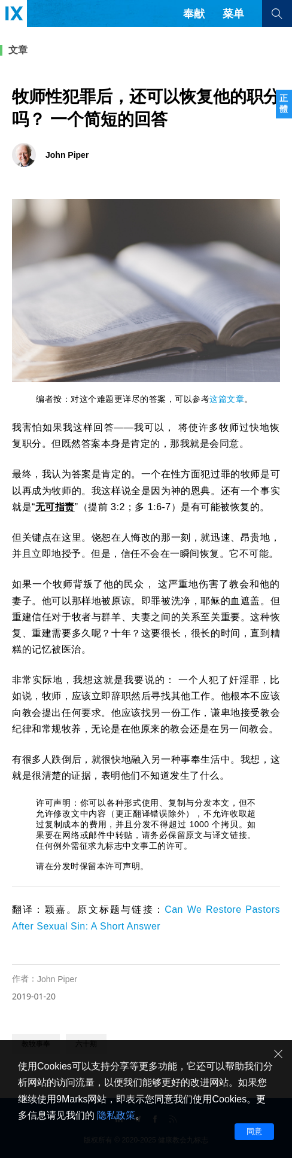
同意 (254, 1131)
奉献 (194, 14)
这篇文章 (226, 399)
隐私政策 (116, 1115)
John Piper (57, 979)
